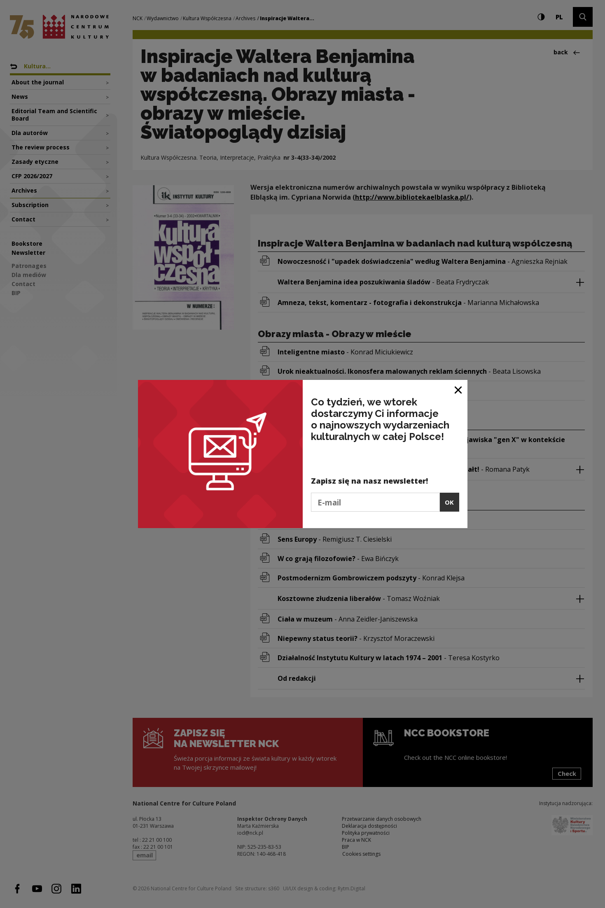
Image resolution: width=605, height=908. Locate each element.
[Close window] (458, 389)
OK (449, 502)
